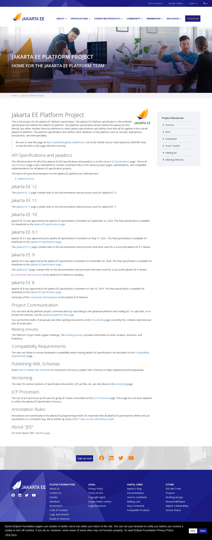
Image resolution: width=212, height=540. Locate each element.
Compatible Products (138, 510)
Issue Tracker (172, 145)
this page (45, 433)
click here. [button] (11, 534)
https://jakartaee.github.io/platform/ (65, 142)
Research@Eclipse (175, 501)
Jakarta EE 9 (22, 269)
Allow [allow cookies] (202, 531)
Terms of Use (95, 492)
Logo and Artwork (59, 514)
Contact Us (55, 492)
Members (55, 501)
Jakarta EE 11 (23, 206)
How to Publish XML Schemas (34, 369)
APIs (167, 131)
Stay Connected (135, 505)
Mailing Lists (133, 501)
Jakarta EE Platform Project (32, 95)
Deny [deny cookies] (193, 531)
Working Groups (174, 497)
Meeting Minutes (174, 159)
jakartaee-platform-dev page (58, 314)
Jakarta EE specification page (49, 224)
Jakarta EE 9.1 (23, 246)
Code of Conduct (59, 510)
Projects (170, 492)
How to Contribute (137, 497)
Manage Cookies (175, 3)
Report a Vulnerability (177, 505)
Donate (54, 497)
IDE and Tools (173, 488)
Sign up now (85, 458)
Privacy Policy (95, 488)
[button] (205, 3)
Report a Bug (134, 488)
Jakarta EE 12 (23, 192)
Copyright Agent (97, 497)
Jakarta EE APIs (26, 178)
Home (14, 95)
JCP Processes (101, 398)
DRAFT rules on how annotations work (93, 419)
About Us (54, 488)
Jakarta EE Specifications (116, 161)
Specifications (19, 165)
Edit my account (155, 3)
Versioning (121, 384)
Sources (169, 124)
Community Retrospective (28, 274)
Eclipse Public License (99, 501)
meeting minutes (74, 335)
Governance (56, 505)
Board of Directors (60, 518)
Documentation (135, 492)
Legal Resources (97, 505)
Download (193, 18)
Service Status (173, 510)
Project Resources (173, 118)
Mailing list (171, 152)
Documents (97, 319)
